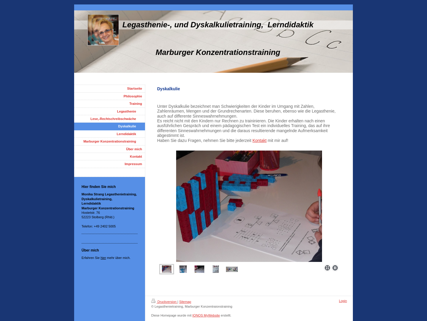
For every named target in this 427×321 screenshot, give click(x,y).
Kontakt (259, 140)
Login (343, 301)
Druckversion (164, 301)
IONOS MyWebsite (206, 315)
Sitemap (185, 301)
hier (103, 258)
